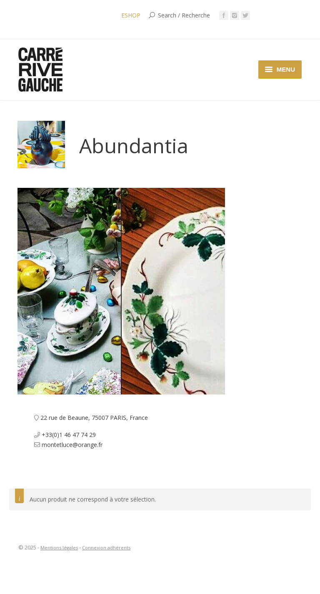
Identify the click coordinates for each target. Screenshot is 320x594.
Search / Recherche (184, 15)
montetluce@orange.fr (72, 445)
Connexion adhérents (106, 547)
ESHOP (130, 15)
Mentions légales (59, 547)
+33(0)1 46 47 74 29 (69, 435)
